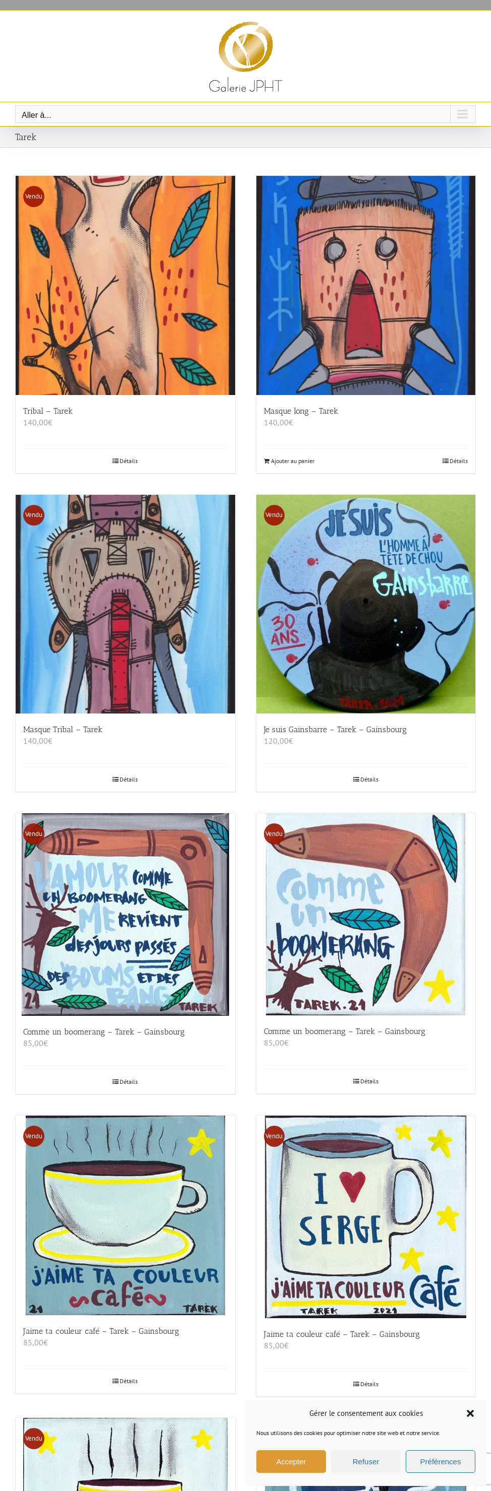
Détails (129, 461)
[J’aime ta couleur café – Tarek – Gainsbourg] (125, 1215)
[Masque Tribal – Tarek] (125, 604)
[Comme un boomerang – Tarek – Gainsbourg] (125, 914)
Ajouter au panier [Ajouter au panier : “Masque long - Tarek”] (292, 461)
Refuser (366, 1461)
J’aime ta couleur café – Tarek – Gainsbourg (101, 1331)
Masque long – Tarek (301, 411)
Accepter (291, 1461)
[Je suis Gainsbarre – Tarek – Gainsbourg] (366, 604)
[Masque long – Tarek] (366, 285)
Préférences (440, 1461)
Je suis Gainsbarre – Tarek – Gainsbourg (335, 729)
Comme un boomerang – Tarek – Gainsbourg (104, 1031)
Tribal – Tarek (48, 411)
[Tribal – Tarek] (125, 285)
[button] (470, 1413)
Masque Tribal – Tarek (62, 729)
